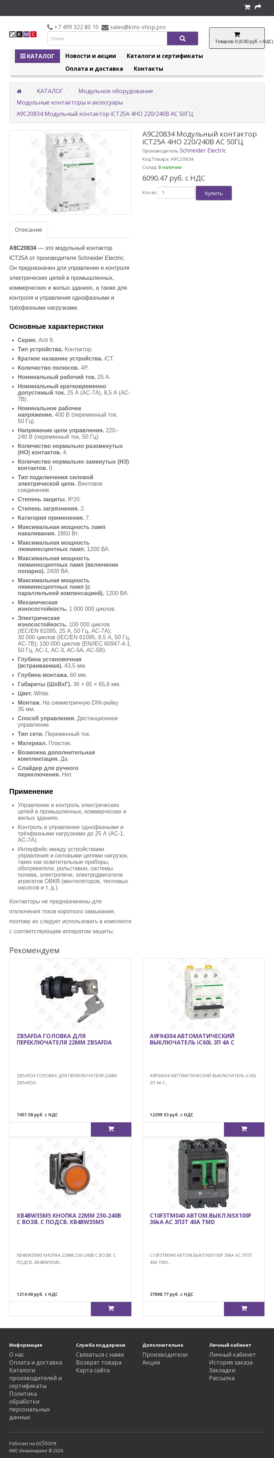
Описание (28, 230)
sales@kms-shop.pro (137, 27)
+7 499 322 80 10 (76, 27)
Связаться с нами (100, 1354)
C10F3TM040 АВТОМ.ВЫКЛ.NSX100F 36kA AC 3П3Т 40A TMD (200, 1219)
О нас (16, 1354)
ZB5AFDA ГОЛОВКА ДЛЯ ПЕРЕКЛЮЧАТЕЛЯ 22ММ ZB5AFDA (64, 1039)
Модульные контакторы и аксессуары (70, 102)
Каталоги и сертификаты (165, 56)
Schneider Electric (203, 150)
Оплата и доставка (94, 69)
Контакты (148, 69)
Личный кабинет (232, 1354)
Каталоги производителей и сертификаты (35, 1378)
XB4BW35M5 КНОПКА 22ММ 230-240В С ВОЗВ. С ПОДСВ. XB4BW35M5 (69, 1219)
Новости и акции (90, 56)
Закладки (222, 1370)
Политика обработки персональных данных (29, 1405)
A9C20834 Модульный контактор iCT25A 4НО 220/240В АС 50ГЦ (105, 114)
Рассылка (222, 1378)
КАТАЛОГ (37, 56)
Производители (164, 1354)
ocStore (46, 1443)
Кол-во (149, 192)
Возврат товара (98, 1362)
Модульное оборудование (115, 91)
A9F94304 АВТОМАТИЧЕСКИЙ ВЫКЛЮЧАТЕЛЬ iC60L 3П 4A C (192, 1039)
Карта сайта (93, 1370)
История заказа (231, 1362)
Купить (214, 193)
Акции (151, 1362)
